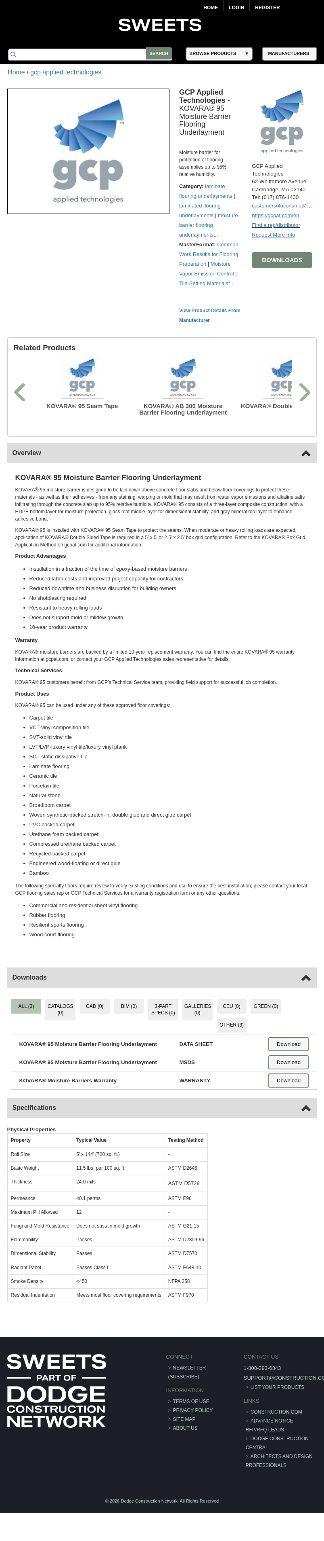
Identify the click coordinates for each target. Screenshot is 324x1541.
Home (210, 8)
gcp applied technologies (65, 72)
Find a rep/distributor (275, 224)
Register (267, 8)
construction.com (275, 1411)
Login (236, 8)
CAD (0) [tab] (95, 1005)
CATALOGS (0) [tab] (61, 1009)
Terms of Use (191, 1401)
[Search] (93, 55)
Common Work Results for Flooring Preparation (210, 254)
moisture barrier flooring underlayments (209, 224)
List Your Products (277, 1386)
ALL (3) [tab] (27, 1005)
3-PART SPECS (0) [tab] (163, 1009)
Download (287, 1044)
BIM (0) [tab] (129, 1005)
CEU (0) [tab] (231, 1005)
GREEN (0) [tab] (265, 1005)
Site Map (184, 1419)
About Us (185, 1428)
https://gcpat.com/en (274, 215)
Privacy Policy (193, 1410)
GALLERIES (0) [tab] (197, 1009)
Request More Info (272, 234)
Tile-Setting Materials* (206, 283)
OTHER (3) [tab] (231, 1024)
